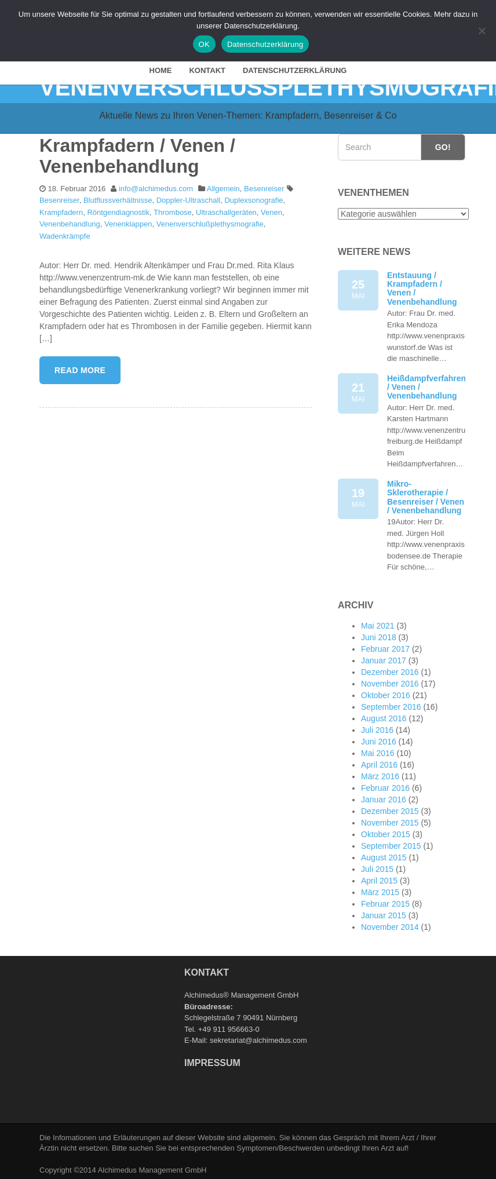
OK (204, 44)
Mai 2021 (378, 623)
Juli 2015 (377, 866)
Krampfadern (61, 210)
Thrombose (173, 210)
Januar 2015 (383, 913)
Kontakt (207, 68)
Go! (443, 144)
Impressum (212, 1060)
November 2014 (390, 924)
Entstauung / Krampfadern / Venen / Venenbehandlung (422, 286)
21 (358, 390)
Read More (79, 367)
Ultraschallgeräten (226, 210)
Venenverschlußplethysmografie (210, 221)
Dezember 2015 (390, 808)
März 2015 (380, 890)
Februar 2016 (385, 785)
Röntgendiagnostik (118, 210)
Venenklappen (128, 221)
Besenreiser (264, 185)
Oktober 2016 (385, 693)
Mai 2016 (378, 750)
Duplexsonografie (253, 198)
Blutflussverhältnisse (117, 198)
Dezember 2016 (390, 669)
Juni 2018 (378, 635)
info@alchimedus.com (156, 185)
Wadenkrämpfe (64, 233)
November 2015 (390, 820)
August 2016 (384, 716)
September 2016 (391, 704)
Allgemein (223, 185)
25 (358, 287)
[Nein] (481, 30)
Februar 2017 (385, 646)
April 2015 (379, 878)
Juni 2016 (378, 739)
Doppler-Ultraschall (188, 198)
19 (358, 496)
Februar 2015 (385, 901)
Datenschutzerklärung (295, 68)
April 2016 (379, 762)
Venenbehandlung (69, 221)
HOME (160, 68)
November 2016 (390, 681)
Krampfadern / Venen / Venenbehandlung (137, 153)
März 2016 (380, 774)
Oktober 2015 (385, 832)
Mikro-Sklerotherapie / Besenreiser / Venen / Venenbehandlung (425, 494)
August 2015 (384, 855)
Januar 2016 (383, 797)
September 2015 (391, 843)
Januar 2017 (383, 658)
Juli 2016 (377, 727)
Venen (271, 210)
